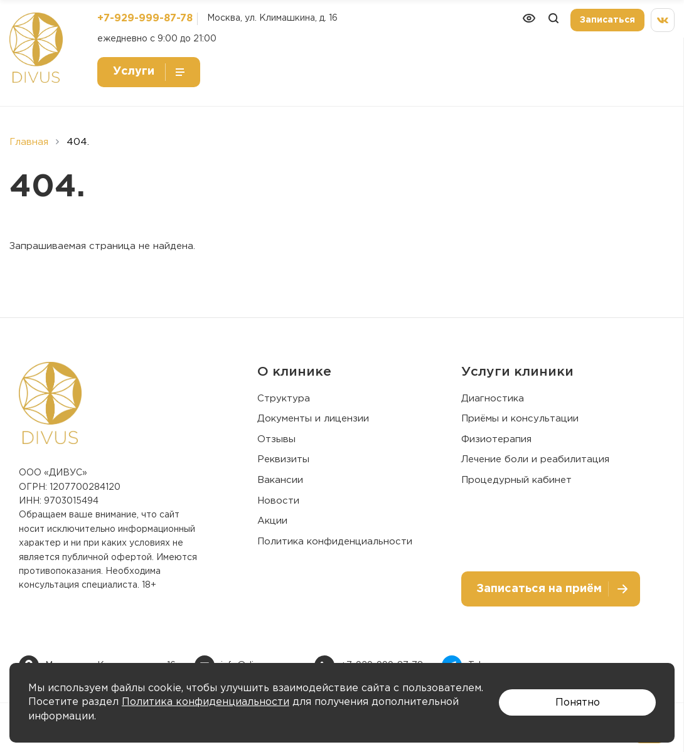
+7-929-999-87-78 (145, 18)
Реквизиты (283, 459)
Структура (283, 399)
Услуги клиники (517, 372)
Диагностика (492, 399)
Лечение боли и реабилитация (535, 459)
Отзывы (276, 439)
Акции (272, 521)
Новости (278, 501)
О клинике (294, 372)
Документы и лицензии (313, 419)
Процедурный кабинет (516, 480)
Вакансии (280, 480)
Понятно (577, 702)
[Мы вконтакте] (662, 20)
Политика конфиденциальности (334, 542)
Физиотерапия (496, 439)
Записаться (607, 20)
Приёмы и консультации (520, 419)
